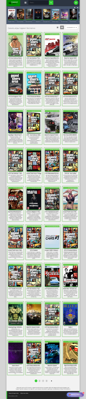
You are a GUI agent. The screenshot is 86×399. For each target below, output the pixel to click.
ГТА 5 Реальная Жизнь (34, 96)
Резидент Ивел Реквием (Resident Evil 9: (11, 21)
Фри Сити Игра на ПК (70, 365)
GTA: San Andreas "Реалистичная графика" (34, 58)
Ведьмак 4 (38, 21)
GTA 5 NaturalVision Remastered (34, 365)
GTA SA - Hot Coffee (70, 173)
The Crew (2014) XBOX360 (70, 135)
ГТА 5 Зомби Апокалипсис (15, 288)
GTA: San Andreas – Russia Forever (15, 173)
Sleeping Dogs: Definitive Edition (15, 327)
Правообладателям (14, 393)
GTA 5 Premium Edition (70, 250)
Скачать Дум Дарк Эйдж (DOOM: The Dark (20, 21)
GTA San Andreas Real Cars (52, 327)
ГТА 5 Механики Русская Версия (52, 173)
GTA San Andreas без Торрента (52, 96)
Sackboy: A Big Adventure (55, 21)
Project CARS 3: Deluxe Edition (52, 250)
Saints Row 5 (15, 365)
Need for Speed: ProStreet (52, 135)
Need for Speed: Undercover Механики (34, 327)
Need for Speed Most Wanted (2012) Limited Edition (52, 58)
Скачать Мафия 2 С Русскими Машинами (34, 212)
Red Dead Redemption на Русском (15, 212)
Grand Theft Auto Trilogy (34, 173)
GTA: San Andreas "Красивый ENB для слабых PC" (34, 288)
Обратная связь (24, 393)
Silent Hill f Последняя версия (29, 21)
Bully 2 (70, 327)
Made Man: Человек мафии (70, 288)
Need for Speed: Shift (70, 58)
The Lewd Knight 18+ (64, 21)
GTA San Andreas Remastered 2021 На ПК (15, 58)
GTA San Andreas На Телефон (70, 96)
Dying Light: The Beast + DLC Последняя (47, 21)
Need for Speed (52, 365)
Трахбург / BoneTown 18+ (15, 135)
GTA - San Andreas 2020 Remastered (34, 135)
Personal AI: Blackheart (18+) (73, 21)
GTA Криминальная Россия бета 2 (52, 288)
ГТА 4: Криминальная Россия (52, 212)
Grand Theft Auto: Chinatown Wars (15, 250)
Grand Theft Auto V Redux (70, 212)
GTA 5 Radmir (34, 250)
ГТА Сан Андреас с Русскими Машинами (15, 96)
